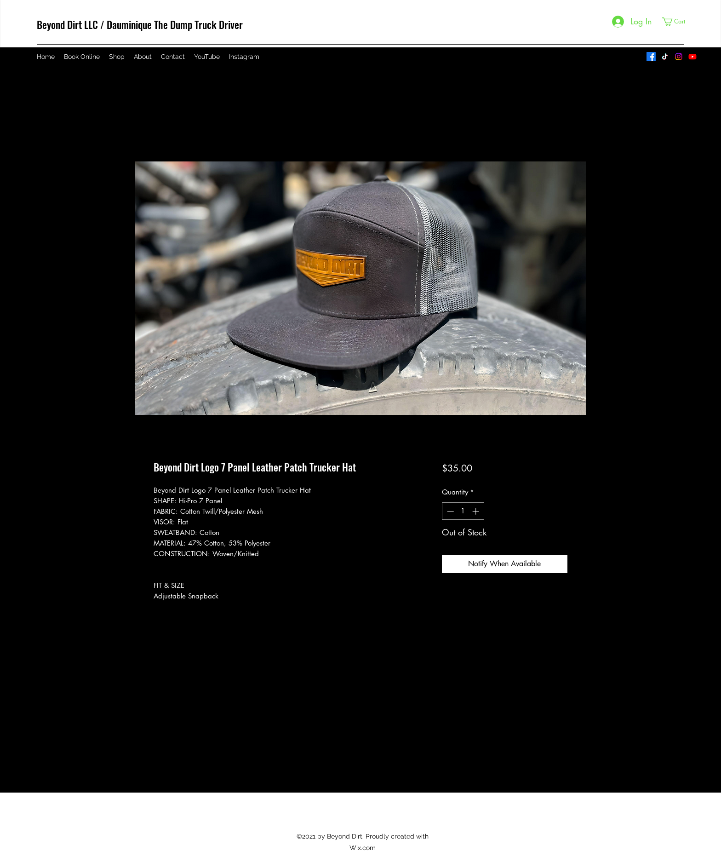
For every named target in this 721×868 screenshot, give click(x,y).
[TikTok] (665, 56)
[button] (677, 21)
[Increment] (476, 511)
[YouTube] (692, 56)
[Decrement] (449, 511)
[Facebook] (651, 56)
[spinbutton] (462, 511)
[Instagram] (678, 56)
